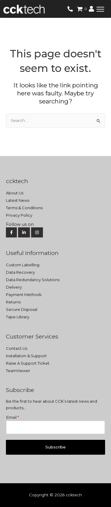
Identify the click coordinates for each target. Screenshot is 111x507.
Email (12, 417)
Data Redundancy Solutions (32, 279)
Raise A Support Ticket (27, 363)
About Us (14, 192)
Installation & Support (26, 355)
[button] (100, 9)
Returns (13, 302)
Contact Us (16, 348)
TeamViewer (18, 370)
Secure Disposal (21, 309)
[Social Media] (55, 224)
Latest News (17, 200)
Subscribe (55, 447)
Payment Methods (23, 294)
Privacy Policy (19, 215)
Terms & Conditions (24, 207)
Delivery (14, 287)
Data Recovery (20, 272)
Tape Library (17, 316)
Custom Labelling (22, 264)
